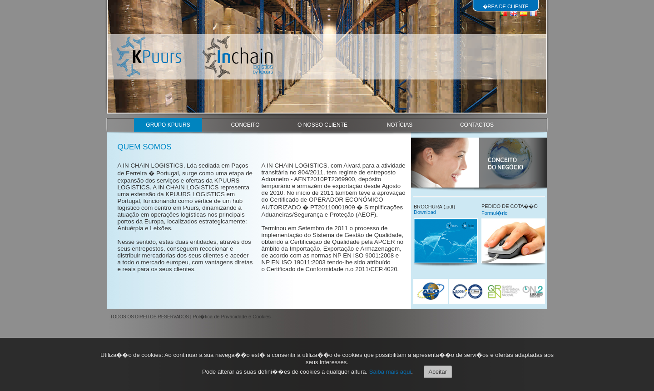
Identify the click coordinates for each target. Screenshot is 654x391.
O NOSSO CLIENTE (322, 125)
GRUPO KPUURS (168, 125)
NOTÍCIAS (400, 125)
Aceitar (438, 371)
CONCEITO (245, 125)
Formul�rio (494, 213)
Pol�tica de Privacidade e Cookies (232, 316)
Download (425, 212)
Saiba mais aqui (390, 371)
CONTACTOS (477, 125)
